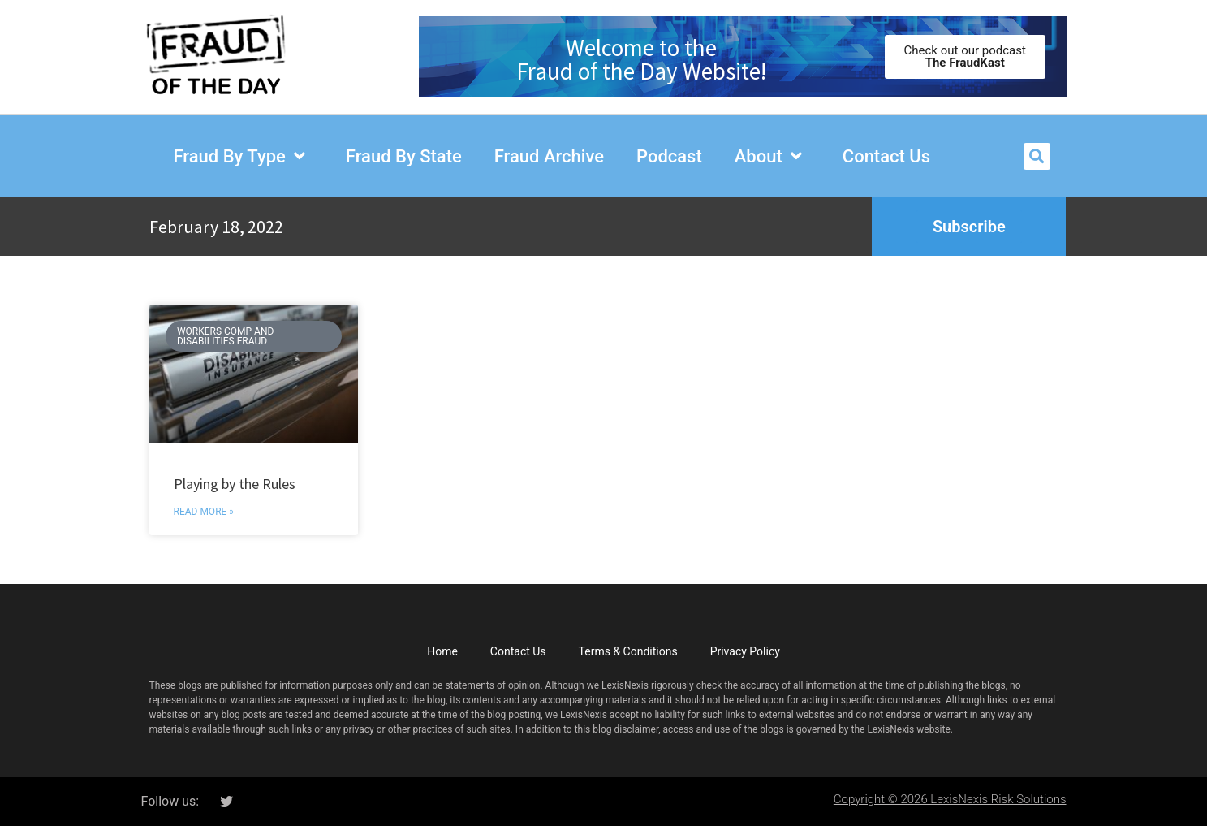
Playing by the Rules (239, 483)
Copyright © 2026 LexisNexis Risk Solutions (950, 799)
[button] (1037, 156)
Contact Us (518, 651)
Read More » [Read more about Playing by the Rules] (204, 511)
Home (442, 651)
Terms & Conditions (628, 651)
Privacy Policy (745, 651)
